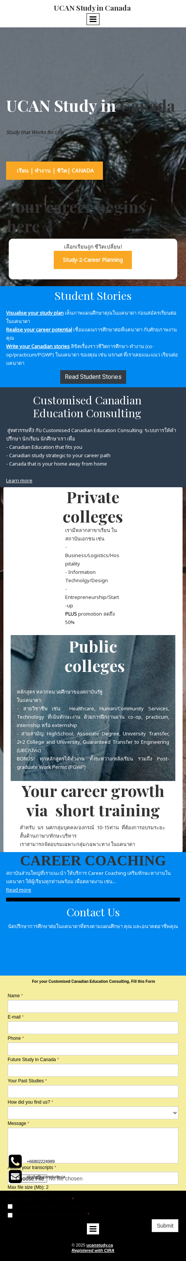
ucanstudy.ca (100, 1245)
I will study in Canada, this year (42, 1206)
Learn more (19, 480)
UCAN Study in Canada (93, 8)
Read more (18, 889)
